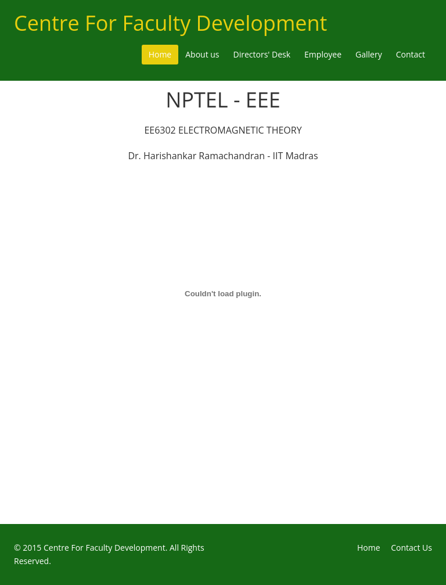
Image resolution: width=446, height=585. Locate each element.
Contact (410, 54)
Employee (322, 54)
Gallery (368, 54)
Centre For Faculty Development (170, 23)
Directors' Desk (262, 54)
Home (160, 54)
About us (202, 54)
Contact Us (411, 547)
